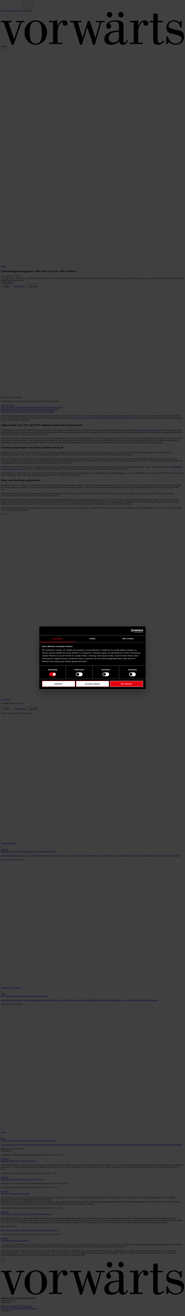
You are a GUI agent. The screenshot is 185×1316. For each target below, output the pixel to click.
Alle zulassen (126, 684)
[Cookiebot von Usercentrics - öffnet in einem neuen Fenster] (132, 631)
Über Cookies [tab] (128, 639)
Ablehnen (58, 684)
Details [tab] (92, 639)
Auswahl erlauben (92, 684)
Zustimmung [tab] (57, 639)
